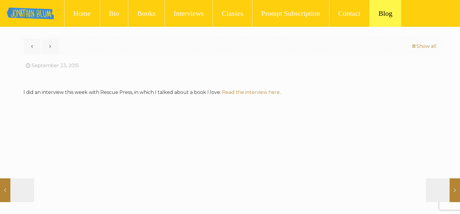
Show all (424, 46)
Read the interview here (251, 92)
